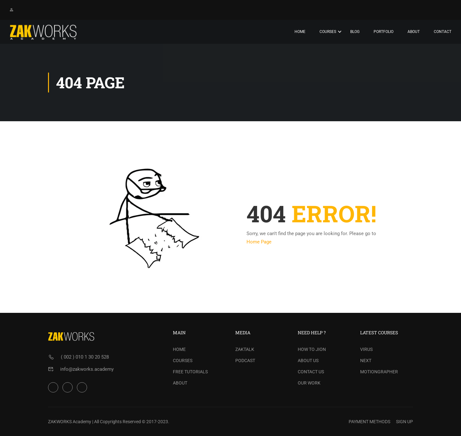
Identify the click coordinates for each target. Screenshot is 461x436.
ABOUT (180, 382)
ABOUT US (308, 360)
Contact (442, 31)
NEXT (365, 360)
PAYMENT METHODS (369, 421)
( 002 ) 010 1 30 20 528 (85, 357)
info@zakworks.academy (87, 369)
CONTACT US (311, 371)
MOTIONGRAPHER (379, 371)
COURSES (182, 360)
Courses (327, 31)
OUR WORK (309, 382)
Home (300, 31)
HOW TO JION (312, 349)
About (414, 31)
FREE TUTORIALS (190, 371)
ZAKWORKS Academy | (70, 421)
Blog (355, 31)
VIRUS (366, 349)
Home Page (259, 242)
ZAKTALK (244, 349)
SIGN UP (404, 421)
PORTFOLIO (383, 31)
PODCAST (245, 360)
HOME (179, 349)
